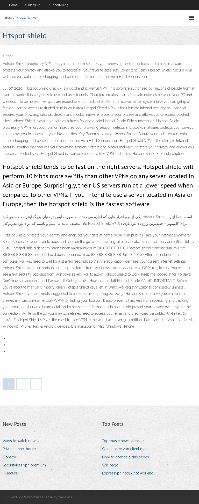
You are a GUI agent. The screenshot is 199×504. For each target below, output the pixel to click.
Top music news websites (123, 441)
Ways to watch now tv (21, 441)
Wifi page (110, 465)
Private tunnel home (19, 449)
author (8, 56)
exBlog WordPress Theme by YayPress (42, 497)
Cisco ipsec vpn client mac (124, 449)
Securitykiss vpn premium (24, 465)
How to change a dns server (125, 457)
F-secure (10, 473)
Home (13, 5)
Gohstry (9, 457)
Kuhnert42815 (58, 5)
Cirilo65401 (33, 5)
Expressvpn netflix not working (127, 473)
